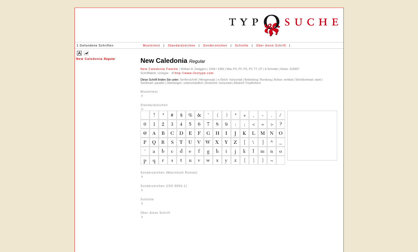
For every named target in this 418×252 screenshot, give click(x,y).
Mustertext (151, 45)
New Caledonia (95, 58)
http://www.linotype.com (194, 73)
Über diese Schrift (271, 45)
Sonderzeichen (215, 45)
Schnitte (241, 45)
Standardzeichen (181, 45)
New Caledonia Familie (160, 69)
